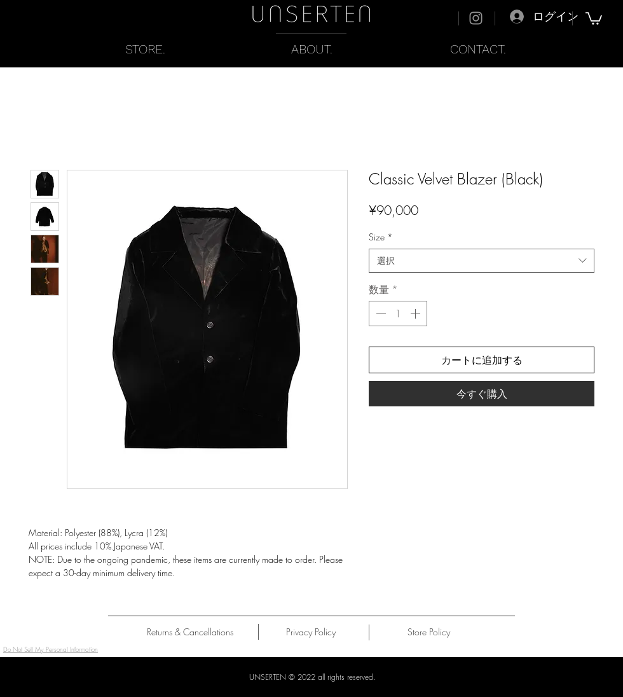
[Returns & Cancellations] (190, 632)
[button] (593, 18)
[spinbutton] (397, 313)
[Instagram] (475, 18)
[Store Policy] (429, 632)
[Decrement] (379, 313)
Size (381, 237)
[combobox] (481, 261)
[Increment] (416, 313)
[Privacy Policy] (310, 632)
